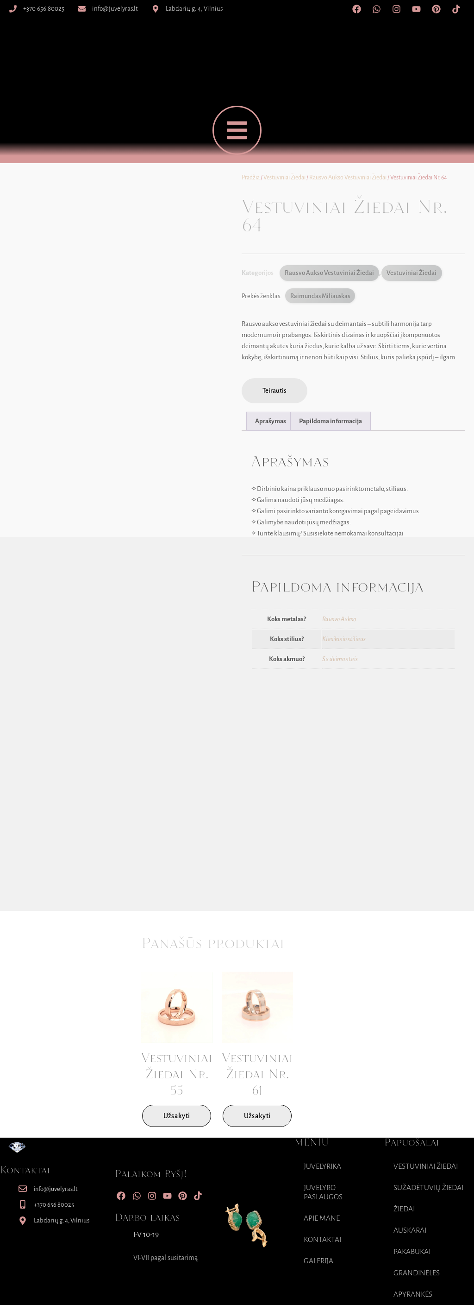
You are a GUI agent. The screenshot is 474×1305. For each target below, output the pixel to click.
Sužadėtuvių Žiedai (428, 1188)
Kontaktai (322, 1239)
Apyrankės (412, 1294)
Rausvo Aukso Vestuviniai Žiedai (348, 177)
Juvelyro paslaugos (323, 1192)
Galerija (318, 1261)
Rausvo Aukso (339, 619)
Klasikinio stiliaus (344, 639)
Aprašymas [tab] (270, 421)
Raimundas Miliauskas (320, 296)
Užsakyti (176, 1116)
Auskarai (409, 1230)
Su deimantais (340, 659)
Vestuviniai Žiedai (284, 177)
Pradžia (251, 177)
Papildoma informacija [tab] (330, 421)
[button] (274, 390)
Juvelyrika (322, 1166)
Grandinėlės (416, 1273)
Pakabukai (411, 1252)
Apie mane (322, 1218)
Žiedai (404, 1209)
